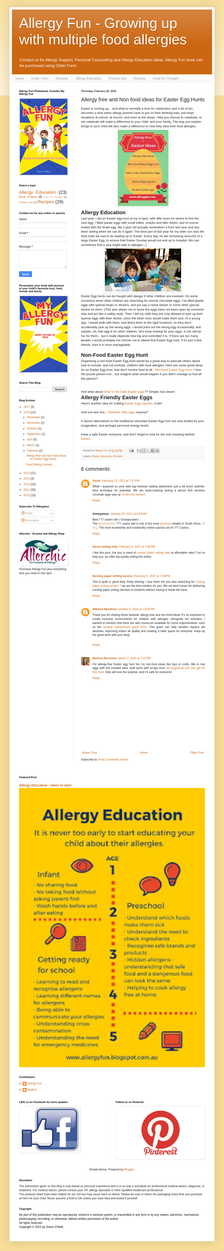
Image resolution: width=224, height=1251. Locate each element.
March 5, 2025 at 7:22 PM (134, 658)
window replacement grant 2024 (125, 627)
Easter (85, 438)
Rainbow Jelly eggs (121, 412)
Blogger (129, 1169)
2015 (27, 473)
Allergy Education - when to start (45, 785)
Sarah (96, 480)
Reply (96, 500)
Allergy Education (89, 78)
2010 (27, 495)
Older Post (197, 752)
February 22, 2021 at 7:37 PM (120, 480)
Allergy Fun (34, 1083)
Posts (27, 513)
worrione (165, 523)
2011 (27, 489)
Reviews (62, 78)
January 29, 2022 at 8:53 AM (128, 514)
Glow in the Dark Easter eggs (124, 391)
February (33, 450)
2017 (27, 406)
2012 (27, 484)
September (34, 434)
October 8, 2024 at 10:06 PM (136, 609)
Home (19, 78)
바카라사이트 (106, 523)
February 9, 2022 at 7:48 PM (137, 546)
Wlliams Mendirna (104, 609)
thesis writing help (104, 546)
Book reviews (28, 197)
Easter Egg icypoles (139, 403)
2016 (27, 412)
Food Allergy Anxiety (39, 464)
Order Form (39, 78)
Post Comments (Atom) (113, 759)
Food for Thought (165, 78)
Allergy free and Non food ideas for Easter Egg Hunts (46, 457)
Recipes (140, 78)
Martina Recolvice (104, 658)
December (34, 417)
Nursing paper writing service (112, 576)
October (32, 428)
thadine (32, 1089)
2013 (27, 478)
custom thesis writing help (153, 552)
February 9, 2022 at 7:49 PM (152, 576)
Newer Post (89, 752)
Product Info (118, 78)
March (31, 445)
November (34, 422)
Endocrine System (133, 494)
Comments (30, 520)
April (30, 439)
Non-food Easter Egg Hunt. (174, 370)
